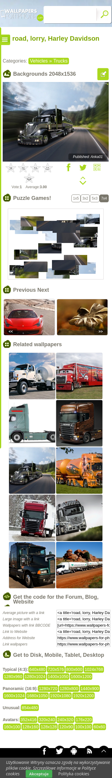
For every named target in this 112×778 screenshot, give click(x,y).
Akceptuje (39, 774)
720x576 (56, 669)
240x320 (65, 719)
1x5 (76, 198)
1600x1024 (14, 695)
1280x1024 (35, 676)
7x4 (104, 198)
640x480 (37, 669)
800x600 (74, 669)
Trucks (60, 60)
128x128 (49, 726)
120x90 (66, 726)
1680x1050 (37, 695)
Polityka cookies (73, 774)
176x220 (84, 719)
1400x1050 (58, 676)
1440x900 (90, 688)
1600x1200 (81, 676)
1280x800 (69, 688)
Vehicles (39, 60)
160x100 (12, 726)
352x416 (29, 719)
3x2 (85, 198)
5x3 (94, 198)
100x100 (83, 726)
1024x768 (94, 669)
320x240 (47, 719)
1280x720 (48, 688)
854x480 (30, 707)
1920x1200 (83, 695)
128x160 (30, 726)
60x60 (99, 726)
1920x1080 (60, 695)
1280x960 (13, 676)
